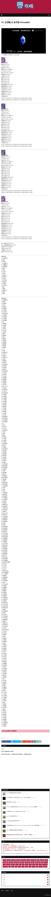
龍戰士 (32, 862)
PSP (19, 866)
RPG (23, 866)
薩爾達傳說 (37, 862)
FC (8, 737)
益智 (38, 860)
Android (8, 864)
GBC (30, 864)
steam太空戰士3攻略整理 (9, 731)
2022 (25, 882)
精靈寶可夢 (27, 862)
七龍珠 (4, 860)
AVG (17, 864)
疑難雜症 (7, 890)
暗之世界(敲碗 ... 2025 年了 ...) (10, 849)
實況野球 (21, 862)
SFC (26, 866)
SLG (30, 866)
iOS (33, 864)
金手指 (5, 737)
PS (9, 866)
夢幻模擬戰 (16, 862)
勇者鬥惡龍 (33, 860)
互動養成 (18, 860)
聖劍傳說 (11, 862)
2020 (25, 877)
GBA (26, 864)
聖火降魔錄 (5, 862)
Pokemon (5, 866)
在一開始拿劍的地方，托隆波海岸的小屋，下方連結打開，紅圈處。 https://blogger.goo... (25, 850)
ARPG (13, 864)
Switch (40, 866)
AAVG (46, 862)
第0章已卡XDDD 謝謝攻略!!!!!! (10, 846)
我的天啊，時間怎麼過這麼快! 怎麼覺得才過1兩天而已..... (16, 847)
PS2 (12, 866)
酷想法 (2, 890)
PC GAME (45, 864)
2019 (25, 875)
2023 (25, 884)
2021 (25, 879)
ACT (4, 864)
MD (37, 864)
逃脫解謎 (42, 860)
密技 (46, 860)
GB (23, 864)
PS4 (16, 866)
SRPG (33, 866)
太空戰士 (23, 860)
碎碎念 (12, 890)
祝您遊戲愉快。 (6, 844)
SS (37, 866)
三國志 (9, 860)
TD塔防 (45, 866)
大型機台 (13, 860)
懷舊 (42, 862)
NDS (40, 864)
